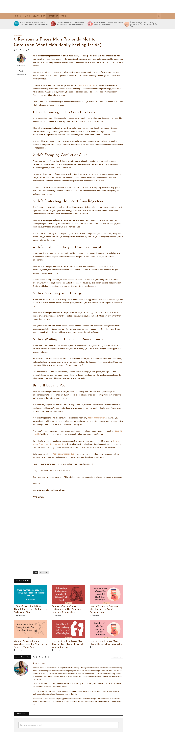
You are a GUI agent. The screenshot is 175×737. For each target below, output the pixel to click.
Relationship (39, 16)
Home (18, 16)
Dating (26, 16)
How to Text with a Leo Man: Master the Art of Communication (106, 642)
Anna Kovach (32, 50)
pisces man (43, 572)
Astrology (53, 16)
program (97, 417)
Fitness (64, 16)
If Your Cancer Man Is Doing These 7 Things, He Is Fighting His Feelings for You (34, 23)
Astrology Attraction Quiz (63, 454)
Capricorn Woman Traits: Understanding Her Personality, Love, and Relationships (70, 23)
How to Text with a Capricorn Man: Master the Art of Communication (108, 23)
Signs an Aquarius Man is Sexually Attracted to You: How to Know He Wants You (144, 24)
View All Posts (117, 657)
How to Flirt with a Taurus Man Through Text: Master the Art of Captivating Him (67, 644)
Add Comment (21, 75)
